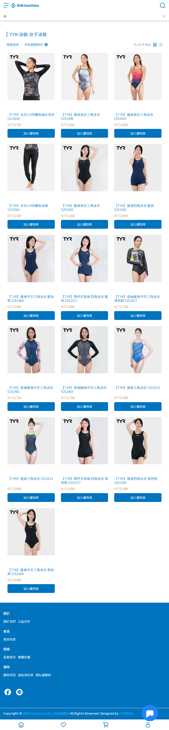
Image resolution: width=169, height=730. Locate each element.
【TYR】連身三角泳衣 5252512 (30, 479)
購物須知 (9, 675)
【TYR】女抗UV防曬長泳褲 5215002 (27, 208)
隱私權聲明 (43, 675)
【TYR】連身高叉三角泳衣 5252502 (133, 117)
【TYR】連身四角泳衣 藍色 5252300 (134, 208)
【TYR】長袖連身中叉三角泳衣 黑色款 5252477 (137, 299)
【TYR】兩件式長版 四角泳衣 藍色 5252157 (84, 299)
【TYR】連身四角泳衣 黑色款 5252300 (135, 481)
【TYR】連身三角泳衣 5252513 (137, 388)
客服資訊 (9, 657)
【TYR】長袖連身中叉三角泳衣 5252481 (30, 390)
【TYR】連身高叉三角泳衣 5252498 (80, 117)
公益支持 (24, 621)
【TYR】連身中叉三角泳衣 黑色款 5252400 (30, 572)
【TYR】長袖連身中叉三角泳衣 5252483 (84, 390)
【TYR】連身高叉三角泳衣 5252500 (80, 208)
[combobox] (14, 44)
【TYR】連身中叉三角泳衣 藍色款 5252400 (30, 299)
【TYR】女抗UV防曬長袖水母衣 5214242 (31, 117)
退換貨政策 (25, 675)
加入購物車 (31, 133)
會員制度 (9, 639)
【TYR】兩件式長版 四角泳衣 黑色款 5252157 (84, 481)
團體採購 (24, 657)
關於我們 (9, 621)
